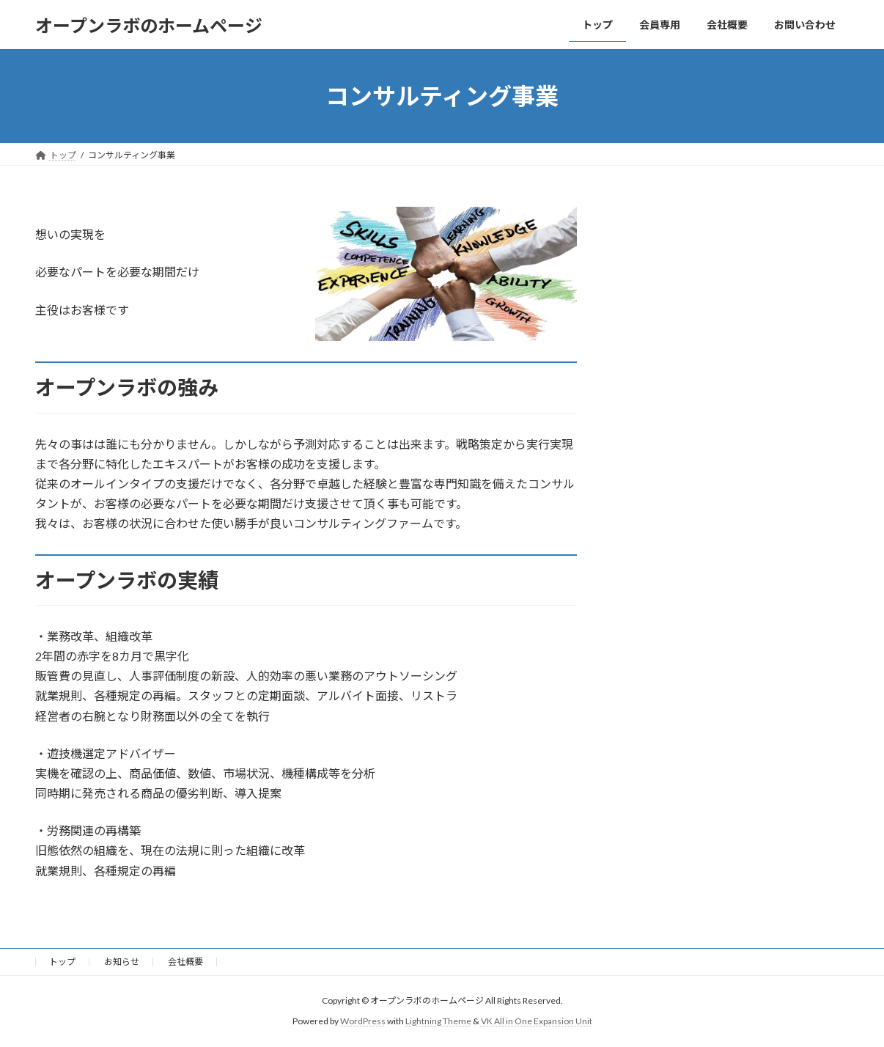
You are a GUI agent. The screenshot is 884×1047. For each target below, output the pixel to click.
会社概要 (185, 961)
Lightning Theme (438, 1020)
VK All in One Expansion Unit (536, 1020)
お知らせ (121, 961)
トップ (62, 961)
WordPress (363, 1020)
